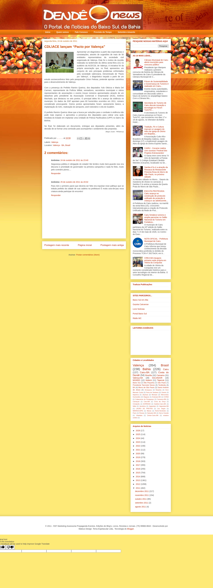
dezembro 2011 (142, 491)
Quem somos (62, 32)
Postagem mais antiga (112, 245)
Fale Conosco (81, 32)
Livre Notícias (139, 309)
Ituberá (149, 380)
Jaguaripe (152, 406)
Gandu (164, 392)
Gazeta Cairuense (141, 304)
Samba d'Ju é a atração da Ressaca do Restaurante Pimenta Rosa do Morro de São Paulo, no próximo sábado (156, 172)
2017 (138, 465)
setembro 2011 (142, 503)
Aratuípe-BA (156, 397)
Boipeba (159, 390)
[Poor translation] (10, 547)
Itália (134, 406)
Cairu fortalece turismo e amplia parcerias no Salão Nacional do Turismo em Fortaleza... (155, 218)
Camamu (161, 375)
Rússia (141, 413)
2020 (138, 453)
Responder (56, 173)
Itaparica (136, 395)
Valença (54, 142)
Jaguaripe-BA (164, 406)
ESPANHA (147, 404)
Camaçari (136, 401)
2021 (138, 450)
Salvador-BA (151, 413)
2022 (138, 446)
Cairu (166, 369)
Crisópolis (136, 404)
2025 (138, 434)
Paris (134, 413)
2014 (138, 476)
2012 (138, 484)
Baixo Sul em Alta (140, 300)
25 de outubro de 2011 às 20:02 (74, 182)
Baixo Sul (136, 383)
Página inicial (85, 245)
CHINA (166, 397)
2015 (138, 472)
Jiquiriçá (145, 395)
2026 (138, 430)
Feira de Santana (152, 392)
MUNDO (136, 380)
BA (134, 387)
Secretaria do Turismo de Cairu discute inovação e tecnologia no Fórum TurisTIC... (155, 106)
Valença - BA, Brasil (61, 145)
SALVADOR (157, 378)
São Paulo (162, 383)
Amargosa (148, 390)
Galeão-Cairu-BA (160, 404)
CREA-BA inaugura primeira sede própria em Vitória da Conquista (155, 260)
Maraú (149, 411)
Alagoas (146, 397)
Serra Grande (164, 413)
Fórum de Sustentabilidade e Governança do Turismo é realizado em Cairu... (156, 83)
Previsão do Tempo (103, 32)
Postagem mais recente (56, 245)
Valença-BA (138, 378)
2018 (138, 461)
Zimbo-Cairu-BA (152, 415)
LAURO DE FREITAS (144, 408)
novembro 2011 (142, 495)
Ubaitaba (139, 415)
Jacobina (142, 406)
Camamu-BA (161, 399)
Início (47, 32)
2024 (138, 438)
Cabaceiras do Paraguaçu (144, 399)
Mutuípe (154, 395)
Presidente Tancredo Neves (144, 385)
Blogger (130, 529)
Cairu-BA (144, 372)
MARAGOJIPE (138, 411)
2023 (138, 442)
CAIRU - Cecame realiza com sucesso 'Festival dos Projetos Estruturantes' (155, 150)
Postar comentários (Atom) (88, 255)
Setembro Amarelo (126, 32)
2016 (138, 469)
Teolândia (162, 385)
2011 (138, 488)
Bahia (147, 369)
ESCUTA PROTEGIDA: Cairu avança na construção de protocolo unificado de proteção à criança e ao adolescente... (156, 196)
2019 (138, 457)
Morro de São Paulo (146, 387)
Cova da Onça (160, 401)
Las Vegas (161, 408)
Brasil (165, 365)
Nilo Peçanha (149, 383)
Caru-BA (147, 401)
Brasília (148, 375)
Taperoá (160, 380)
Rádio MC (137, 318)
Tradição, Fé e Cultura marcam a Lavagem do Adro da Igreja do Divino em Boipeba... (154, 130)
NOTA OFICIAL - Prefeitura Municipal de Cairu (156, 240)
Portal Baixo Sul (140, 314)
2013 (138, 480)
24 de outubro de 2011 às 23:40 (74, 160)
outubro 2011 (141, 499)
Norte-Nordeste (160, 411)
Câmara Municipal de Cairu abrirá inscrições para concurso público (156, 62)
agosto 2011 (140, 507)
